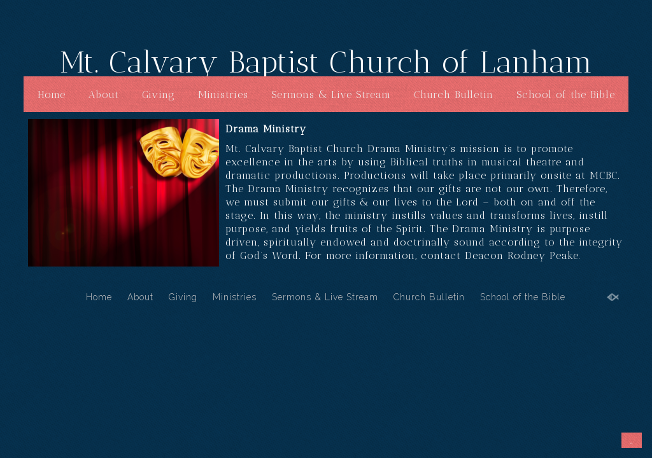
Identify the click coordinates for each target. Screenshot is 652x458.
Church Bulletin (453, 94)
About (104, 94)
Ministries (223, 94)
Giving (158, 94)
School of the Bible (565, 94)
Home (52, 94)
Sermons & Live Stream (331, 94)
